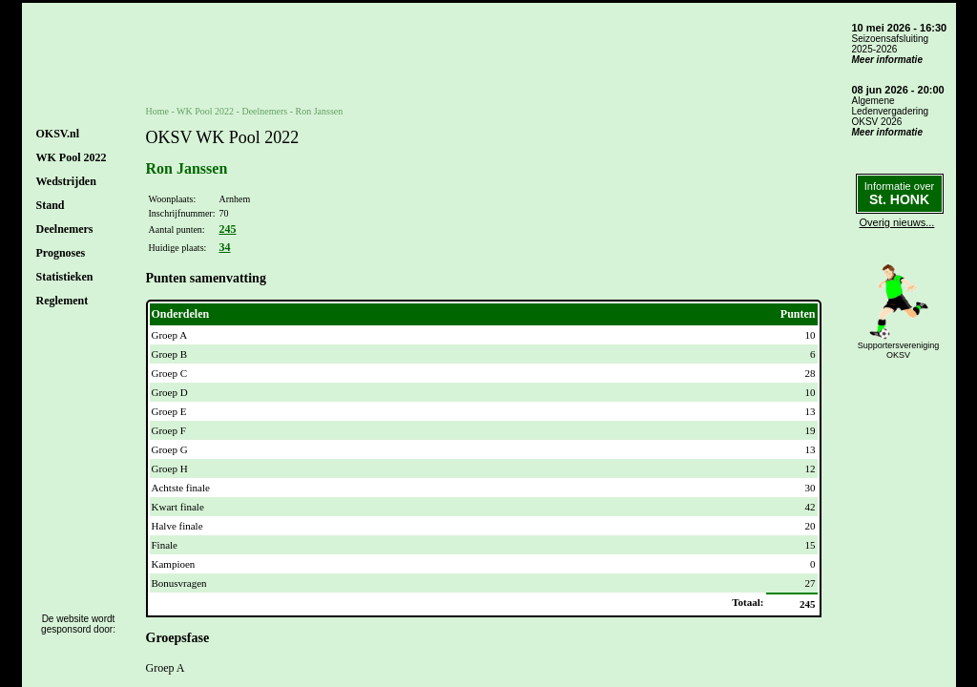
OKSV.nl (57, 133)
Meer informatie (887, 59)
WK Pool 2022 (71, 157)
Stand (50, 205)
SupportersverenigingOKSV (899, 350)
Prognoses (61, 253)
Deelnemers (65, 229)
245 (227, 229)
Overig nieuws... (897, 222)
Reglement (62, 300)
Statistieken (65, 276)
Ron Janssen (319, 111)
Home (157, 111)
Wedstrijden (66, 181)
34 (224, 247)
